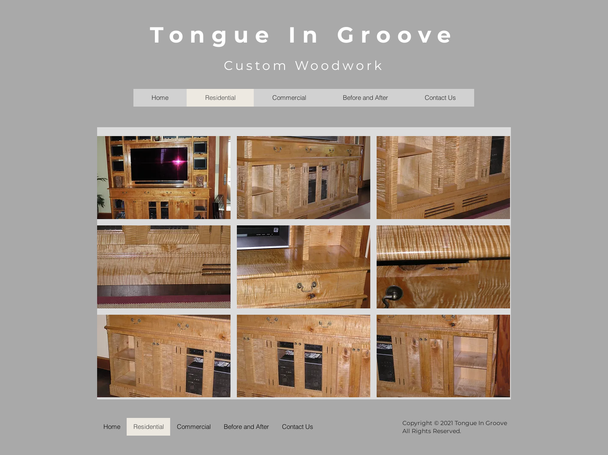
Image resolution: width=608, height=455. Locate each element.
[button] (164, 177)
